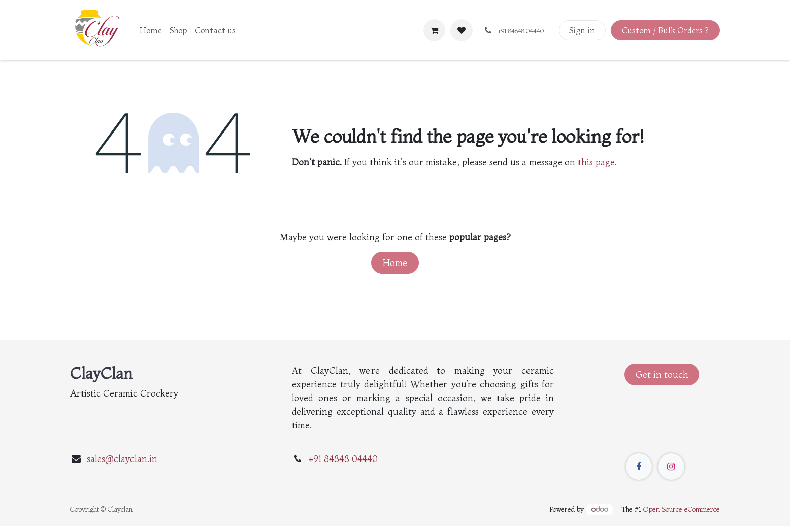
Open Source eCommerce (681, 509)
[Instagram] (671, 466)
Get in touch (662, 374)
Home (395, 263)
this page (596, 162)
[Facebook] (639, 466)
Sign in (582, 30)
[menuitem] (151, 30)
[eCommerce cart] (434, 30)
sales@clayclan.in (122, 459)
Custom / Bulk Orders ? (665, 30)
